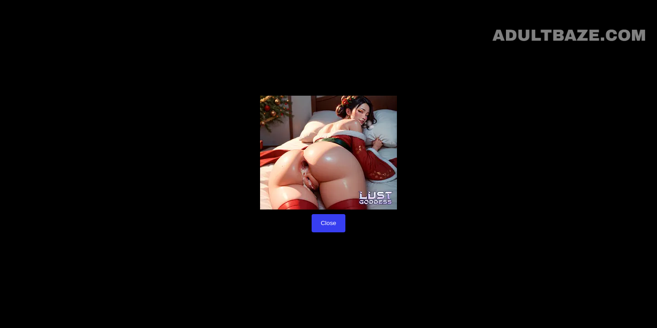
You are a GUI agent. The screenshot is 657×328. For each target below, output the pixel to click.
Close (328, 223)
